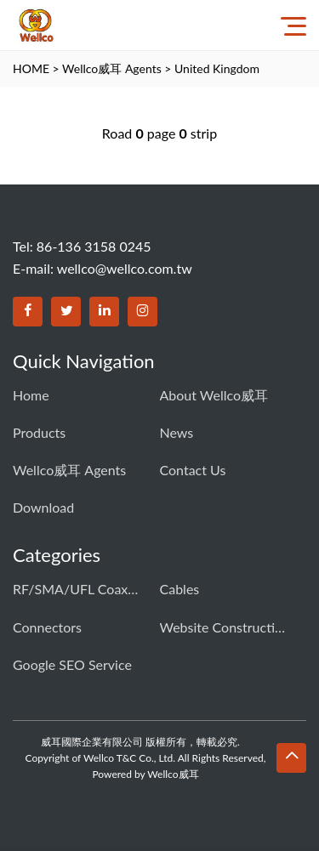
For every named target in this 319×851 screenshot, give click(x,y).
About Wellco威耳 (214, 395)
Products (39, 432)
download (43, 507)
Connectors (47, 627)
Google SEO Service (72, 664)
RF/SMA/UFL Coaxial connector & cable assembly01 (76, 589)
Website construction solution (224, 627)
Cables (180, 589)
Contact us (193, 470)
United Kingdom (216, 68)
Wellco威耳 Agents (112, 68)
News (177, 432)
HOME (31, 68)
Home (31, 395)
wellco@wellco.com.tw (124, 268)
